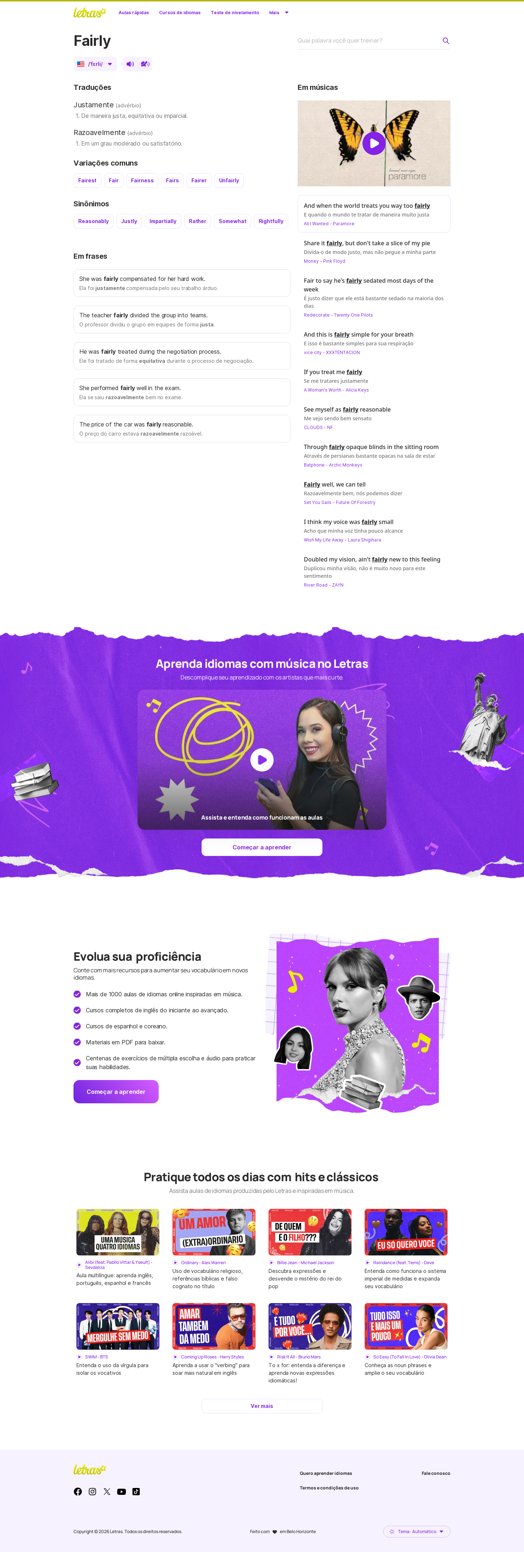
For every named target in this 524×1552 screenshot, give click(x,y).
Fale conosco (436, 1473)
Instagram (92, 1491)
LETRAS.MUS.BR (90, 12)
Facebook (78, 1491)
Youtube (121, 1491)
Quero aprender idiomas (326, 1473)
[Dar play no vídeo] (374, 143)
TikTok (136, 1491)
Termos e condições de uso (329, 1488)
